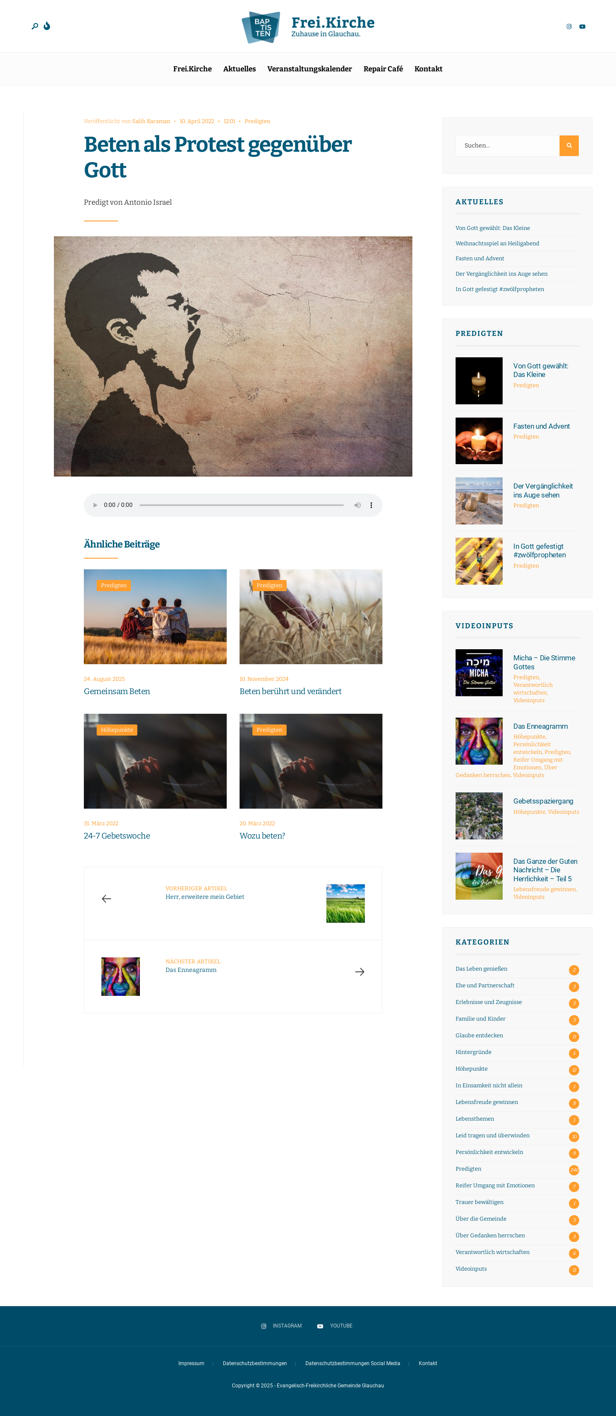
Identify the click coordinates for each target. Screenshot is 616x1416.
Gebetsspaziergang (543, 801)
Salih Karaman (151, 121)
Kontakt (429, 69)
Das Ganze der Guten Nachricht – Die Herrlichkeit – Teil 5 (545, 870)
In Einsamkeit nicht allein (489, 1085)
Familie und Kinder (481, 1019)
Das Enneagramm (193, 966)
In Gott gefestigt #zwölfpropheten (500, 289)
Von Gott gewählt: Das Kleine (493, 228)
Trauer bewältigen (479, 1202)
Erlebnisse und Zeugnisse (489, 1002)
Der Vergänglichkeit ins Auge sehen (502, 274)
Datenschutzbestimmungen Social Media (352, 1363)
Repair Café (383, 69)
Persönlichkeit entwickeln (489, 1152)
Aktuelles (239, 69)
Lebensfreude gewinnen (544, 889)
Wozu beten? (262, 836)
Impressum (191, 1363)
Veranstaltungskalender (309, 69)
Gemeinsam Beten (117, 692)
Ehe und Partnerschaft (485, 985)
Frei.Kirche (192, 69)
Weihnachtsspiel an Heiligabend (497, 243)
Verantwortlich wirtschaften (493, 1252)
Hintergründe (474, 1052)
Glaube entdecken (479, 1035)
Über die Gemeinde (481, 1219)
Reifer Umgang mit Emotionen (495, 1185)
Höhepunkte (117, 730)
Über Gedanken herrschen (490, 1235)
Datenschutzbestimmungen (255, 1363)
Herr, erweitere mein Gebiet (205, 893)
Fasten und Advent (480, 258)
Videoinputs (485, 625)
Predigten (257, 121)
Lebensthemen (475, 1119)
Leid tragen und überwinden (493, 1135)
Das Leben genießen (481, 969)
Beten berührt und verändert (290, 692)
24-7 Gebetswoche (117, 836)
